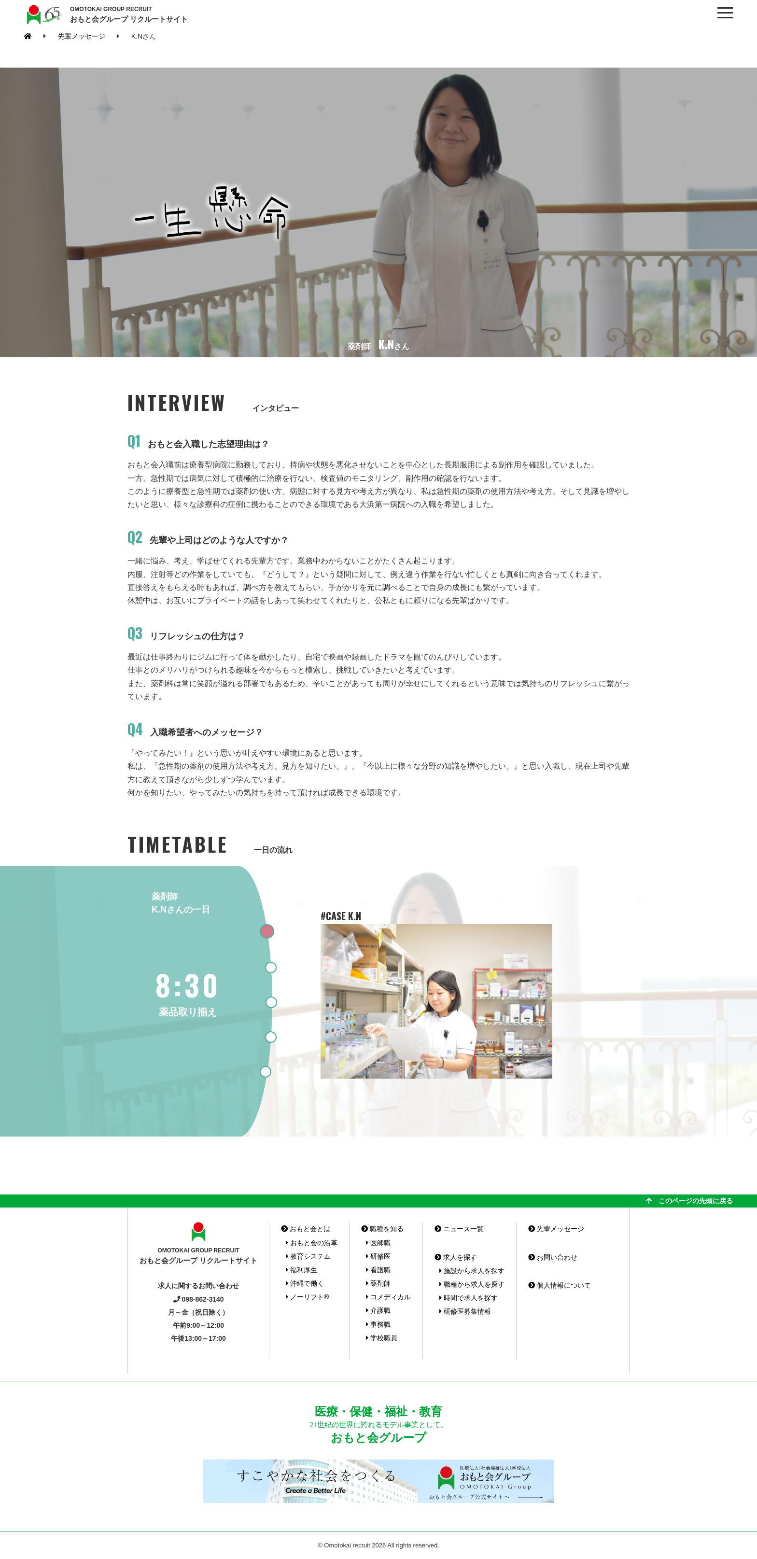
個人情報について (559, 1285)
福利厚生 (301, 1270)
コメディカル (388, 1297)
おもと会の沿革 (311, 1243)
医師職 (378, 1243)
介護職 (378, 1310)
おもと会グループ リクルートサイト (129, 14)
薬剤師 (378, 1283)
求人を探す (456, 1257)
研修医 (378, 1256)
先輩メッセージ (81, 36)
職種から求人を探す (472, 1284)
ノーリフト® (307, 1297)
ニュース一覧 (459, 1229)
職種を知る (382, 1229)
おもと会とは (305, 1229)
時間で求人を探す (468, 1298)
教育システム (308, 1256)
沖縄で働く (305, 1283)
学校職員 (381, 1338)
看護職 (378, 1270)
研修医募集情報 (465, 1311)
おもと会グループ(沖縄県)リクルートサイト (43, 14)
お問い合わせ (552, 1257)
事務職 (378, 1324)
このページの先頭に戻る (689, 1201)
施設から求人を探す (472, 1271)
